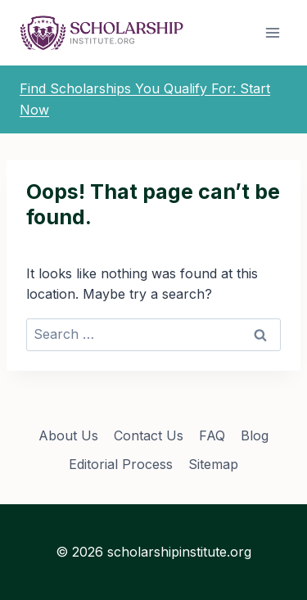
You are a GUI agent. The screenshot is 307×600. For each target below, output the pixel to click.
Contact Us (148, 435)
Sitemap (213, 464)
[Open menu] (272, 32)
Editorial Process (121, 464)
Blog (255, 435)
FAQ (212, 435)
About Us (68, 435)
